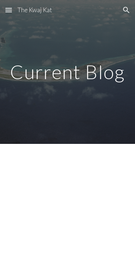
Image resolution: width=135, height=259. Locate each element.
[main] (68, 71)
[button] (8, 10)
